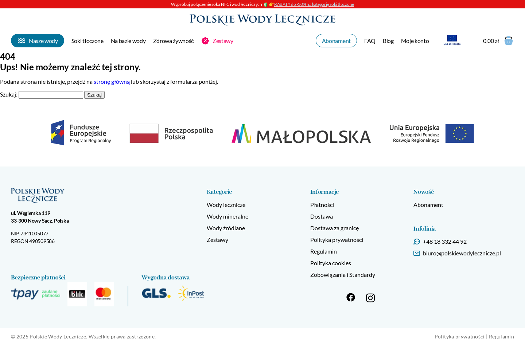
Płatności (322, 204)
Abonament (428, 204)
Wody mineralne (227, 216)
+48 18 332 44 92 (445, 241)
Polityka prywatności (336, 239)
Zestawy (217, 239)
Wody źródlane (226, 227)
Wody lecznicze (226, 204)
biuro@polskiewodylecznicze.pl (462, 253)
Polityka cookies (330, 262)
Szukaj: (9, 94)
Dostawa (321, 216)
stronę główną (112, 81)
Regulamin (323, 251)
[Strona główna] (262, 19)
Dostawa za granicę (334, 227)
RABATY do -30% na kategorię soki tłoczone (314, 4)
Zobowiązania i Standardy (342, 274)
